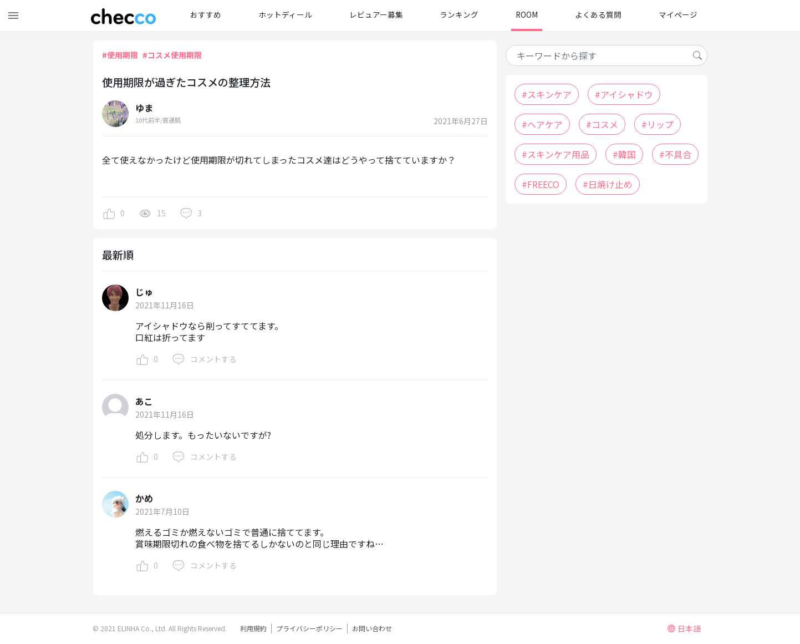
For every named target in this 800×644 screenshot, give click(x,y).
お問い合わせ (372, 628)
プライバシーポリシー (309, 628)
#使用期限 (120, 54)
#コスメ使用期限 (172, 54)
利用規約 (253, 628)
